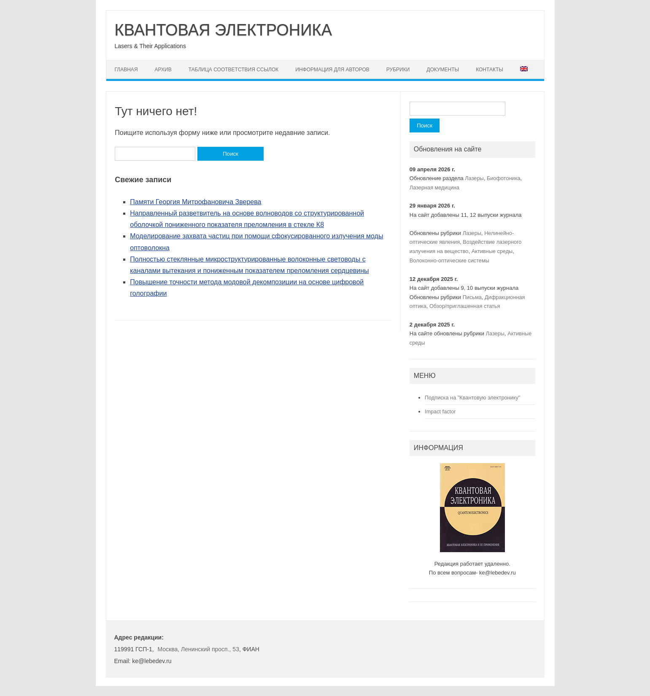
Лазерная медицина (434, 187)
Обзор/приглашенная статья (464, 306)
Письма (472, 297)
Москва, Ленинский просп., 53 (198, 649)
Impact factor (440, 411)
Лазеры (474, 178)
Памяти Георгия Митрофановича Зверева (195, 201)
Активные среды (492, 251)
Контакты (489, 70)
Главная (126, 70)
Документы (442, 70)
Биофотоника (504, 178)
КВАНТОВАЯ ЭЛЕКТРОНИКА (223, 30)
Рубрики (398, 70)
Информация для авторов (332, 70)
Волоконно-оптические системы (449, 260)
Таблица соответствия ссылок (234, 70)
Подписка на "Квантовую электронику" (472, 397)
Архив (163, 70)
